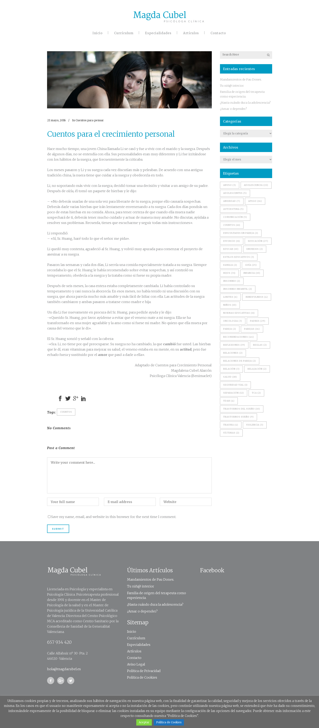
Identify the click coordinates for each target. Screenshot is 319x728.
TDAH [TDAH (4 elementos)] (228, 401)
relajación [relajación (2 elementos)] (257, 369)
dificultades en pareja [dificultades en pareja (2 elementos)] (240, 233)
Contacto (134, 658)
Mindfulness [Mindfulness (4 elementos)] (257, 297)
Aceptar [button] (144, 722)
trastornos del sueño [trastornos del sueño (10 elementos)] (241, 409)
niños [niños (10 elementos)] (230, 305)
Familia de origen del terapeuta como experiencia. (156, 595)
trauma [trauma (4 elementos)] (230, 425)
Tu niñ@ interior (232, 85)
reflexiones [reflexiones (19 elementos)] (234, 345)
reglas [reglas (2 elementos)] (260, 345)
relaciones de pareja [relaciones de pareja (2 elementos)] (239, 361)
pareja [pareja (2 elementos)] (229, 329)
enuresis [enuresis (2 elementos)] (255, 249)
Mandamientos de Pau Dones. (241, 79)
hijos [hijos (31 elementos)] (229, 273)
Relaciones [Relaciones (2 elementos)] (233, 353)
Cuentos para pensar (90, 120)
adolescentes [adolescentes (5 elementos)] (235, 193)
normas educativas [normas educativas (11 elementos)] (239, 313)
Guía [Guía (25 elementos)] (251, 265)
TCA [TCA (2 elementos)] (256, 393)
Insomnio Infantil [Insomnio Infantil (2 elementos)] (237, 289)
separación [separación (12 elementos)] (233, 393)
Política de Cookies (142, 677)
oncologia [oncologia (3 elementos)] (232, 321)
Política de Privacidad (144, 671)
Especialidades (138, 645)
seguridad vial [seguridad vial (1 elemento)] (235, 385)
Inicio (131, 631)
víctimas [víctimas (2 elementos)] (231, 433)
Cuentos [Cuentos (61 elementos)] (231, 225)
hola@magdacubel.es (64, 669)
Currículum (136, 638)
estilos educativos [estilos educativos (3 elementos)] (238, 257)
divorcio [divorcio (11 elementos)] (231, 241)
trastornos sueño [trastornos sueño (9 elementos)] (238, 417)
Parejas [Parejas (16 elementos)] (252, 329)
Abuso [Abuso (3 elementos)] (229, 185)
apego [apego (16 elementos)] (255, 201)
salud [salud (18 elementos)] (230, 377)
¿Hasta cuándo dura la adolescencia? (245, 102)
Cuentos (66, 412)
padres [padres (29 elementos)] (257, 321)
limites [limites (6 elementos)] (230, 297)
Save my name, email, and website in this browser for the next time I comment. (113, 517)
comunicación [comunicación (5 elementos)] (235, 217)
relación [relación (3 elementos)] (231, 369)
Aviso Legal (136, 664)
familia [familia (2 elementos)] (230, 265)
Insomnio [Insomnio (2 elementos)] (231, 281)
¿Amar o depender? (233, 109)
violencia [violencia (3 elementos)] (254, 425)
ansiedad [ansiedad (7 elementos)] (231, 201)
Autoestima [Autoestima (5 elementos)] (233, 209)
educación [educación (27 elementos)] (258, 241)
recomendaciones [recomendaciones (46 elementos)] (238, 337)
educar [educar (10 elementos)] (231, 249)
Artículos (134, 651)
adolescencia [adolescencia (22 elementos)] (256, 185)
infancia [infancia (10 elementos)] (251, 273)
